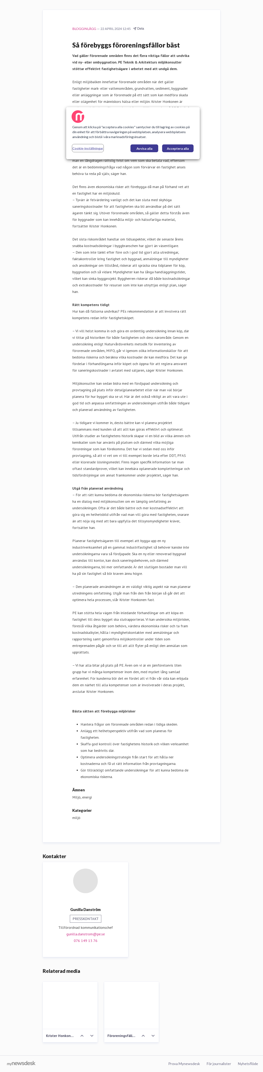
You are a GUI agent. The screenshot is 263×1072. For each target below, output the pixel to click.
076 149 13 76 (85, 940)
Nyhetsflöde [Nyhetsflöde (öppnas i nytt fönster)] (248, 1063)
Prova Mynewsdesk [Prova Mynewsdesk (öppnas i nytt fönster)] (184, 1063)
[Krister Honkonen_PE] (70, 1005)
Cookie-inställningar (87, 148)
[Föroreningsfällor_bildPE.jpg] (131, 1005)
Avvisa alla (144, 148)
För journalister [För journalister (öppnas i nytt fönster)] (218, 1063)
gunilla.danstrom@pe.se (85, 934)
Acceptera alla (178, 148)
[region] (133, 133)
